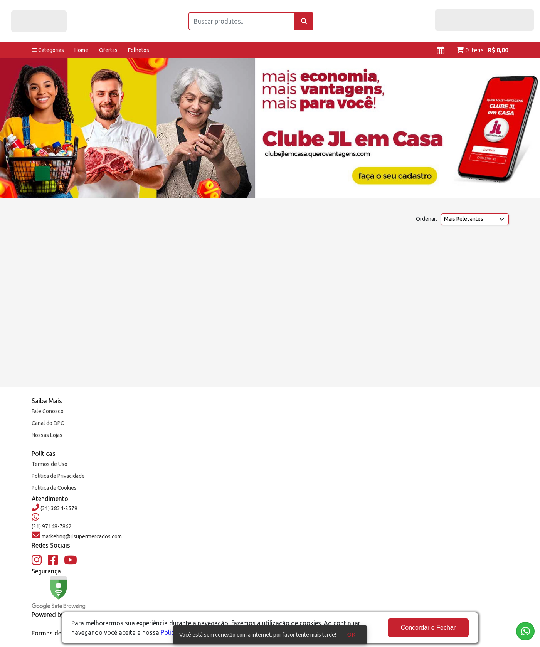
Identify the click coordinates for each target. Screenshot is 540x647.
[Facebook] (53, 560)
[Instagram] (37, 560)
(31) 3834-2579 (58, 508)
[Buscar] (304, 21)
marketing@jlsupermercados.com (81, 536)
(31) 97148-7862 (52, 526)
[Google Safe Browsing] (59, 593)
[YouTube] (70, 560)
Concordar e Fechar (428, 627)
